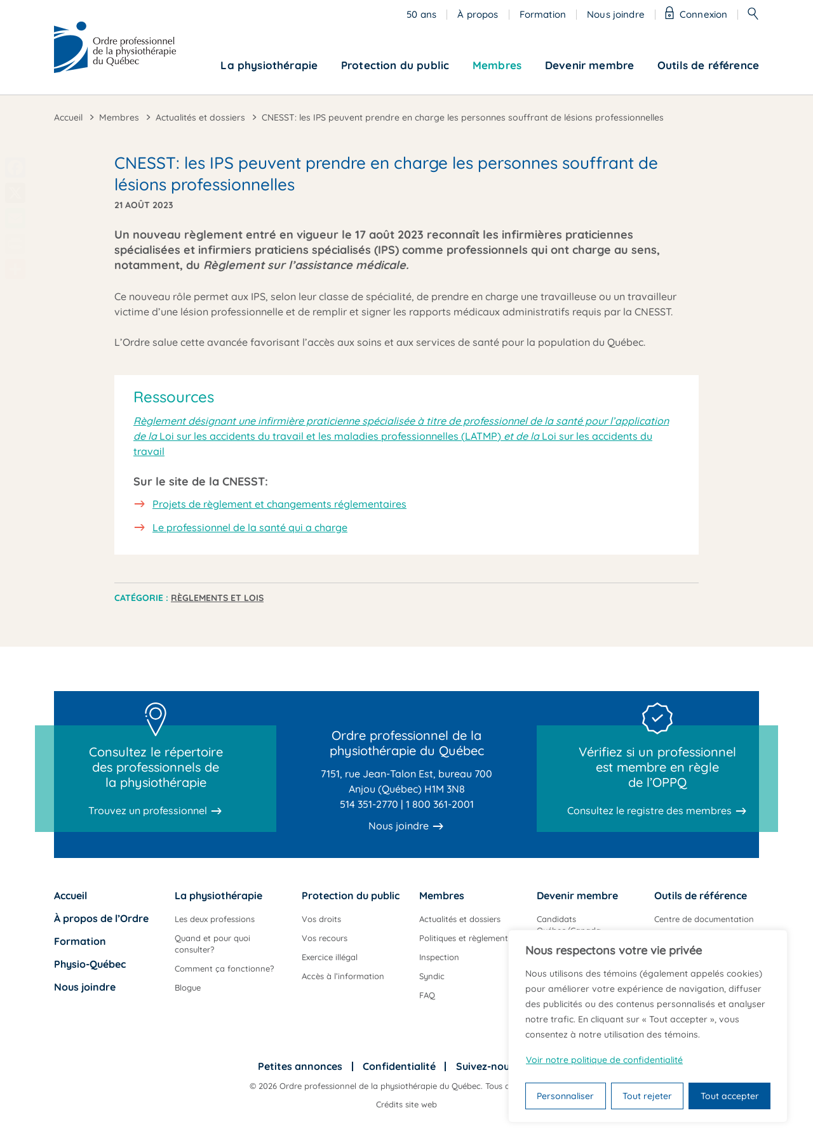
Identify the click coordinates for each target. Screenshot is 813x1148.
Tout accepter (730, 1096)
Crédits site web (406, 1104)
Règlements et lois (217, 598)
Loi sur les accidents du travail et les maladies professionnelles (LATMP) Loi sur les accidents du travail (401, 436)
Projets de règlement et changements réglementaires (279, 504)
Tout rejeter (647, 1096)
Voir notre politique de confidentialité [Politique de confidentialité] (604, 1060)
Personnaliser (565, 1096)
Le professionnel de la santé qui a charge (249, 527)
